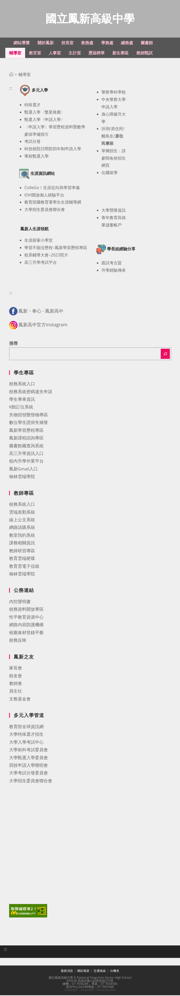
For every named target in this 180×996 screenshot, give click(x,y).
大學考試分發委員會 (28, 773)
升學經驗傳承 (113, 271)
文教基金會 (20, 699)
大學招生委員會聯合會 (44, 210)
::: (7, 42)
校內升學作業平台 (26, 462)
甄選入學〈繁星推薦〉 (44, 113)
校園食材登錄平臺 (26, 633)
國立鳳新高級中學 (90, 18)
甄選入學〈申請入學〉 (44, 120)
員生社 (15, 692)
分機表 (114, 971)
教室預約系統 (22, 536)
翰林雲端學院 (22, 477)
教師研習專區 (22, 551)
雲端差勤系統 (22, 513)
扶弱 (105, 129)
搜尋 (13, 344)
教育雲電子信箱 (24, 567)
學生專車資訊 (22, 400)
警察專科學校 (113, 93)
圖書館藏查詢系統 (26, 446)
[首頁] (11, 75)
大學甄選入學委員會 (28, 758)
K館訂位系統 (21, 407)
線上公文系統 (22, 520)
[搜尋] (165, 354)
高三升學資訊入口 (26, 454)
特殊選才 (32, 105)
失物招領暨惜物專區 (28, 415)
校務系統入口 (22, 384)
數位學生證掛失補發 (28, 423)
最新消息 (67, 971)
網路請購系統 (22, 528)
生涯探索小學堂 (38, 241)
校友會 (15, 676)
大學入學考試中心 (26, 743)
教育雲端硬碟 (22, 559)
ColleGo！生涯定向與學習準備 (52, 188)
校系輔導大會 (36, 255)
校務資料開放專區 (26, 610)
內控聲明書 (20, 602)
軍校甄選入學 (36, 157)
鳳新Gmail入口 (23, 469)
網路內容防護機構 (26, 625)
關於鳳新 (83, 971)
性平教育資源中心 (26, 618)
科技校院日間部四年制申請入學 (52, 149)
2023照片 (59, 255)
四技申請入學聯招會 (28, 766)
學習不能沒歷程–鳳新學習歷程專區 (55, 248)
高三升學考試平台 (40, 263)
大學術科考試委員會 (28, 750)
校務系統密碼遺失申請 (30, 392)
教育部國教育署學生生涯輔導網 (52, 203)
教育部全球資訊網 (26, 727)
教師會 (15, 684)
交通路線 (100, 971)
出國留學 (109, 173)
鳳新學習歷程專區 (26, 431)
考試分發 (32, 142)
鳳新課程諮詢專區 (26, 438)
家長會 (15, 668)
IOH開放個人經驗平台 (44, 195)
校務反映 (17, 641)
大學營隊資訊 (113, 211)
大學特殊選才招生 (26, 735)
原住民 (117, 129)
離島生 (107, 137)
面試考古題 (111, 263)
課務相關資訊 (22, 543)
